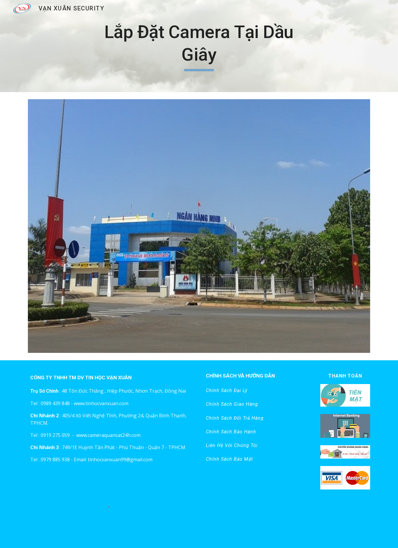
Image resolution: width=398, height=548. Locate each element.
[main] (199, 45)
